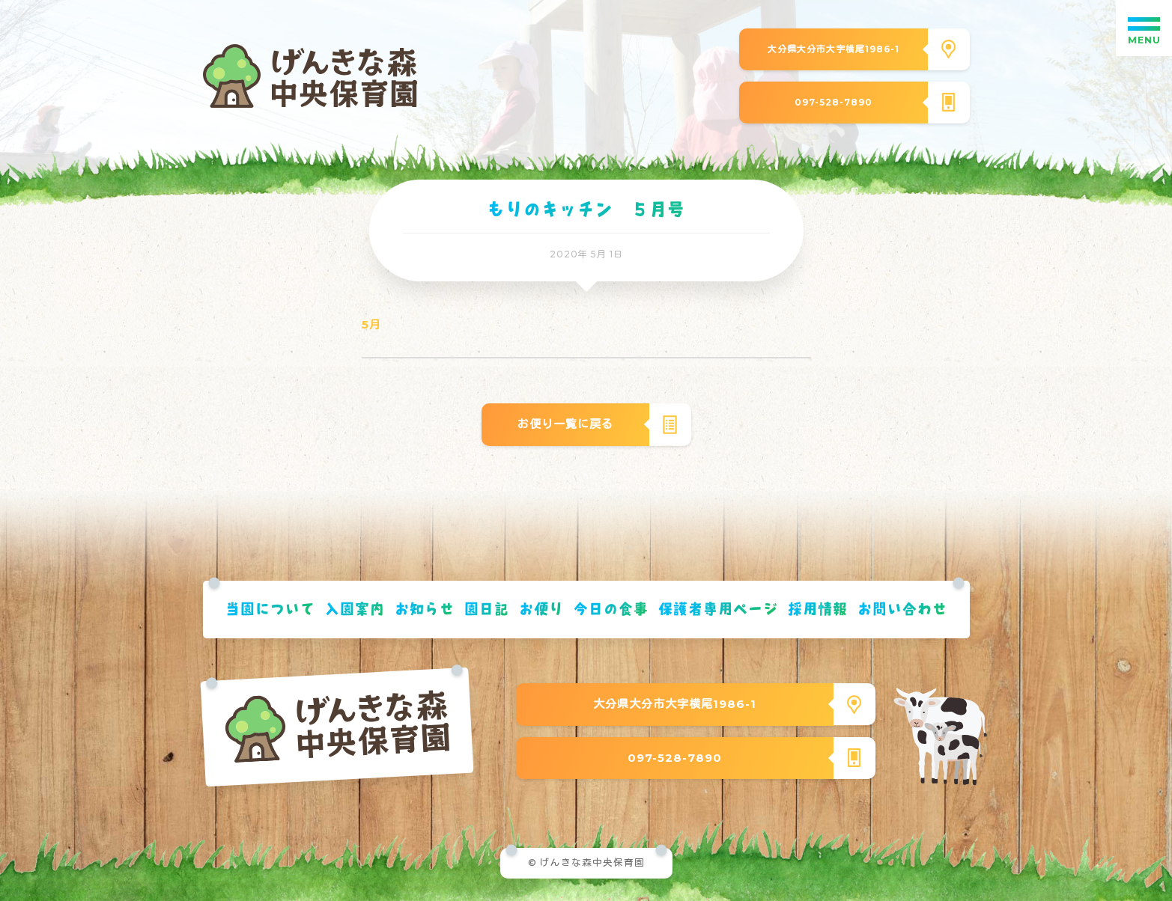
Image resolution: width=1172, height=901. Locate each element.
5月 (371, 324)
